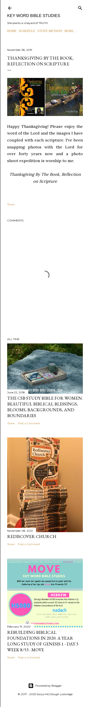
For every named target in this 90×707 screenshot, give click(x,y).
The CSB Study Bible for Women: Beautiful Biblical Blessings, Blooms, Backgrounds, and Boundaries (45, 406)
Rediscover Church (31, 536)
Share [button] (11, 204)
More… (70, 31)
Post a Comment (29, 423)
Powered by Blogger (45, 685)
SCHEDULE (27, 31)
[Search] (80, 7)
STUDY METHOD (49, 31)
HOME (11, 31)
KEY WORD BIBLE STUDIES (33, 15)
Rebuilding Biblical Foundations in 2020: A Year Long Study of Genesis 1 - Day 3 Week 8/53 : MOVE (42, 641)
